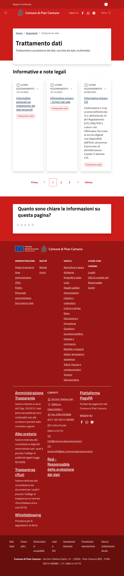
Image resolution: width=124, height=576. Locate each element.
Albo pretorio (25, 434)
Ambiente (69, 272)
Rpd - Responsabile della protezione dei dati (60, 466)
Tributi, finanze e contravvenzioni (74, 367)
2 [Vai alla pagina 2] (62, 183)
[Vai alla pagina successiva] (78, 182)
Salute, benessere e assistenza (74, 356)
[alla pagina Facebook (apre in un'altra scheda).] (81, 13)
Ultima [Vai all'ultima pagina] (89, 183)
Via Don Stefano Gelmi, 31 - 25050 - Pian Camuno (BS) (61, 399)
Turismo (68, 375)
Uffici (18, 283)
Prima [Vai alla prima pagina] (35, 183)
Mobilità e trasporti (74, 349)
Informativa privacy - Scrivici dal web (62, 100)
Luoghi (91, 272)
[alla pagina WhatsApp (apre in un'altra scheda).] (87, 13)
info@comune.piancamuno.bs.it (61, 439)
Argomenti (31, 33)
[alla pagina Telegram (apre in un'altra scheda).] (93, 13)
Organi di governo (24, 267)
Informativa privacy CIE (96, 100)
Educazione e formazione (71, 320)
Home (19, 33)
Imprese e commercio (70, 341)
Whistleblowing (28, 515)
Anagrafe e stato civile (72, 280)
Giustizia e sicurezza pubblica (73, 331)
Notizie (43, 267)
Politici (18, 288)
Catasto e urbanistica (69, 300)
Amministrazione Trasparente (29, 395)
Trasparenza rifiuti (25, 472)
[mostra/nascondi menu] (5, 12)
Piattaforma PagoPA (90, 395)
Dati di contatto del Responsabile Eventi (98, 283)
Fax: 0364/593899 (59, 414)
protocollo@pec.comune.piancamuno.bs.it (61, 449)
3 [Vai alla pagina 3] (71, 183)
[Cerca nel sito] (109, 13)
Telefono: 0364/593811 (55, 406)
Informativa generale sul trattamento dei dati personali (25, 104)
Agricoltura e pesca (74, 267)
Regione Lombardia (22, 4)
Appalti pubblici (72, 288)
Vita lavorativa (71, 380)
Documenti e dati (24, 303)
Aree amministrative (23, 275)
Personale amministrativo (23, 295)
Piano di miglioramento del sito (108, 546)
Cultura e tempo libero (72, 310)
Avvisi (42, 272)
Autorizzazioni (71, 293)
